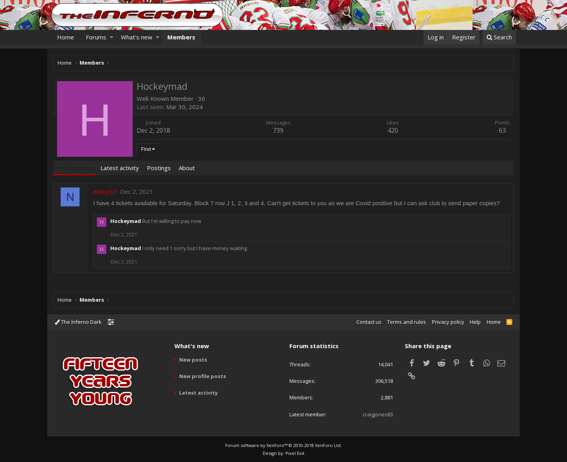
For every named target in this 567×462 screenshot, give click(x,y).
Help (475, 321)
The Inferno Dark (78, 321)
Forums (96, 37)
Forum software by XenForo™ (283, 445)
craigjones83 (378, 414)
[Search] (499, 37)
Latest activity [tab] (119, 168)
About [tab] (187, 168)
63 (502, 130)
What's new (136, 37)
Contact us (369, 321)
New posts (193, 359)
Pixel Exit (294, 453)
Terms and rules (406, 321)
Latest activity (198, 392)
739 (278, 130)
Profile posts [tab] (75, 168)
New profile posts (202, 376)
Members (181, 37)
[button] (111, 37)
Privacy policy (448, 321)
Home (65, 37)
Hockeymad (125, 221)
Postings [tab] (159, 168)
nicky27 (104, 191)
